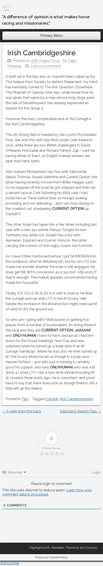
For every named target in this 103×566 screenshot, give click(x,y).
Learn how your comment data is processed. (47, 492)
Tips (25, 399)
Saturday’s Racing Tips (80, 411)
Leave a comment (46, 66)
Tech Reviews (88, 547)
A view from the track (21, 411)
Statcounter (9, 563)
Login (95, 472)
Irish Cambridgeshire (76, 399)
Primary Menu (52, 35)
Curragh (52, 399)
